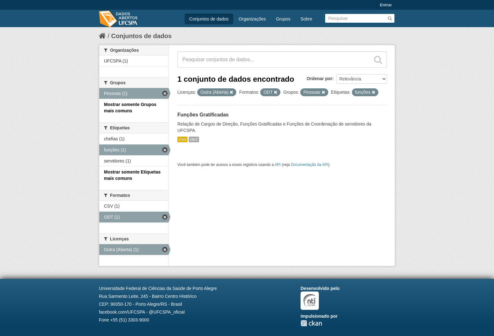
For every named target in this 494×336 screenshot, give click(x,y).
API (278, 164)
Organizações (252, 18)
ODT (194, 139)
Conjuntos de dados (209, 18)
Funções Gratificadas (203, 114)
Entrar (386, 5)
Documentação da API (309, 164)
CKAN (311, 323)
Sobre (306, 18)
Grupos (283, 18)
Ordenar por (319, 78)
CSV (182, 139)
